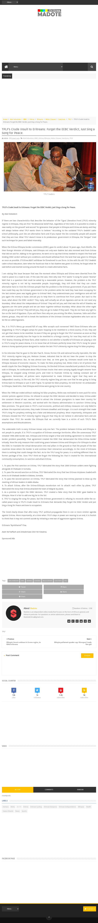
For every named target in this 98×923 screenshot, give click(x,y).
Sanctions (61, 119)
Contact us (89, 899)
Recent (17, 780)
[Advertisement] (49, 41)
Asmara (5, 797)
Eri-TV (19, 797)
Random (80, 780)
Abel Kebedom (15, 119)
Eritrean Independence (67, 797)
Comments (49, 780)
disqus (87, 646)
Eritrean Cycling (36, 797)
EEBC (25, 119)
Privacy (44, 918)
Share (30, 587)
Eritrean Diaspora (50, 797)
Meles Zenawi (51, 119)
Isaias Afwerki (8, 802)
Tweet (11, 587)
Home (5, 119)
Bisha (13, 797)
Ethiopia (40, 119)
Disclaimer (52, 918)
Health (88, 797)
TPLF (69, 119)
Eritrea (32, 119)
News (17, 802)
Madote (54, 914)
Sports (24, 802)
